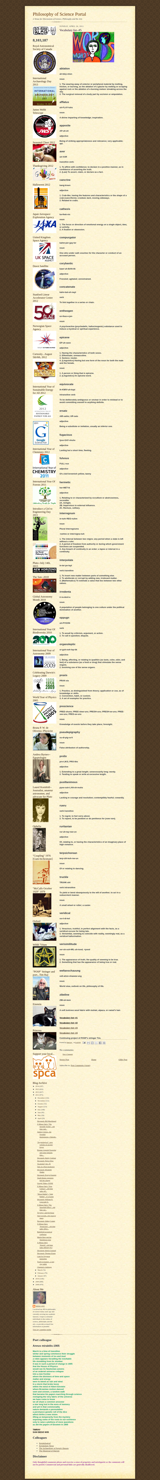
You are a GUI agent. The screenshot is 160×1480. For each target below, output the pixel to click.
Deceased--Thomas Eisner (46, 1253)
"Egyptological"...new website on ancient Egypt (45, 1144)
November (42, 1101)
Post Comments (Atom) (80, 1065)
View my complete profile (42, 1330)
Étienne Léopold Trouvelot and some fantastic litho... (46, 1152)
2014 (37, 1086)
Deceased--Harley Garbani (46, 1158)
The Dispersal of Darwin (49, 1451)
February (41, 1273)
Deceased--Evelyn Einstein (46, 1175)
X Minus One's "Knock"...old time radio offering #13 (45, 1245)
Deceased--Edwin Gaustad (46, 1250)
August (40, 1107)
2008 (37, 1284)
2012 (37, 1092)
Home (93, 1059)
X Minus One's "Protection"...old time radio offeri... (46, 1226)
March (40, 1270)
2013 (37, 1089)
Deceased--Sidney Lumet (46, 1221)
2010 (37, 1279)
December (41, 1098)
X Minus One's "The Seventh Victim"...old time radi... (46, 1126)
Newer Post (64, 1059)
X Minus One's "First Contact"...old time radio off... (45, 1188)
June (39, 1112)
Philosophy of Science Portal (59, 14)
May (39, 1115)
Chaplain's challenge (44, 1267)
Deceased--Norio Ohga (45, 1161)
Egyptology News (46, 1446)
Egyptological (45, 1443)
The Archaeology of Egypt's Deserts (54, 1448)
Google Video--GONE (45, 1183)
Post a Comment (68, 1054)
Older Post (123, 1059)
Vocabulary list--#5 (44, 1164)
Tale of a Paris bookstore (46, 1167)
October (41, 1104)
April (40, 1118)
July (39, 1110)
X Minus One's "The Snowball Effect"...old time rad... (46, 1207)
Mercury (40, 1306)
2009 (37, 1282)
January (41, 1276)
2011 (37, 1095)
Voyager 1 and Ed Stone (45, 1213)
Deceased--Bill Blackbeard (46, 1121)
